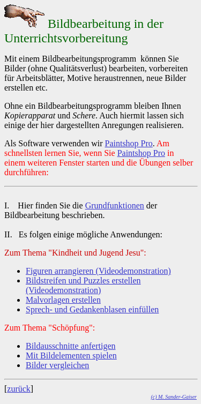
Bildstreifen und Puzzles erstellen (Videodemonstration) (83, 285)
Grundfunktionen (114, 205)
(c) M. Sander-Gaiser (174, 397)
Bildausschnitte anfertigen (71, 345)
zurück (19, 388)
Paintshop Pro (129, 143)
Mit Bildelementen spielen (71, 355)
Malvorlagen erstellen (63, 299)
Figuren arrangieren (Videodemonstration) (98, 270)
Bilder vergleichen (57, 365)
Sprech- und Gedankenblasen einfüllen (92, 309)
